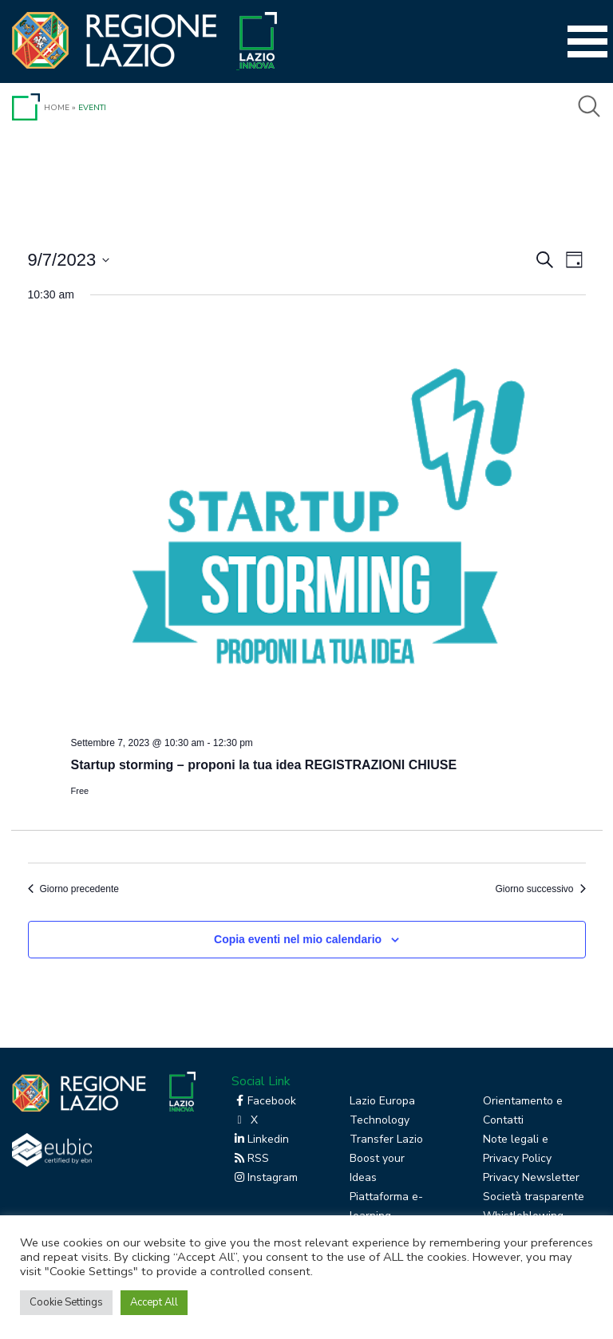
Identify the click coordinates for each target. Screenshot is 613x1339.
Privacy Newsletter (531, 1177)
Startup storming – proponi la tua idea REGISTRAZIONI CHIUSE (264, 765)
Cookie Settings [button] (66, 1302)
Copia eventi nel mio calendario (298, 939)
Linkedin (260, 1139)
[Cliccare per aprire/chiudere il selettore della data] (69, 260)
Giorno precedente (73, 889)
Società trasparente (533, 1196)
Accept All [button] (154, 1302)
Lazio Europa (382, 1100)
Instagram (264, 1177)
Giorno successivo (540, 889)
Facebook (263, 1100)
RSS (250, 1158)
